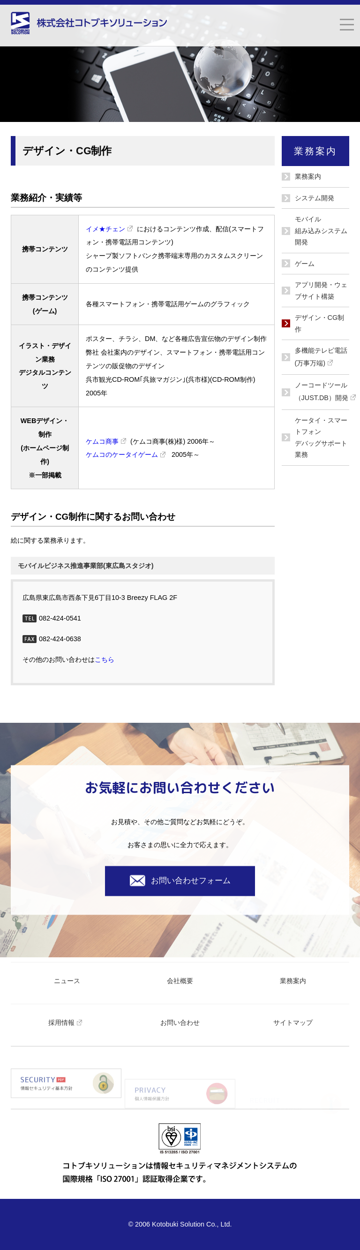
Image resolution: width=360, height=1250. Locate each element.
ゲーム (305, 263)
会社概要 (180, 981)
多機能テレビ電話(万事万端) (321, 358)
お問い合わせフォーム (180, 880)
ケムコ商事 (108, 441)
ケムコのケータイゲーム (128, 454)
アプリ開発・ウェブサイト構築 (321, 290)
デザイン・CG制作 (320, 323)
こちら (104, 659)
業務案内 (308, 176)
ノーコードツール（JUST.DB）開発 (322, 392)
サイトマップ (293, 1022)
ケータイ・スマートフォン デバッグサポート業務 (321, 437)
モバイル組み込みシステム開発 (321, 230)
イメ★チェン (111, 229)
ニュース (67, 981)
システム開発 (314, 198)
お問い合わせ (180, 1022)
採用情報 (67, 1022)
